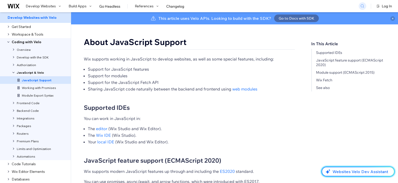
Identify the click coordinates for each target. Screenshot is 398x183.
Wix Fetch (324, 80)
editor (101, 128)
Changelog (175, 6)
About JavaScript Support (135, 42)
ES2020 (227, 171)
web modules (244, 89)
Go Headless (109, 6)
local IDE (105, 141)
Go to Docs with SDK (296, 18)
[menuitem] (35, 17)
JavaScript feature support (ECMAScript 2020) (152, 160)
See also (323, 87)
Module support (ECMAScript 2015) (345, 72)
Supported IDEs (329, 52)
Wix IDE (103, 135)
